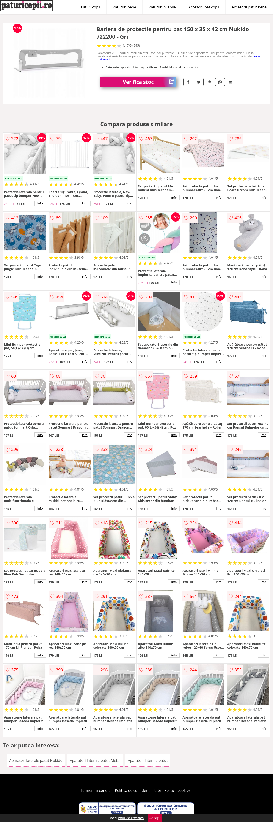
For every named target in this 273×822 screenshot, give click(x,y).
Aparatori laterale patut (148, 760)
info (40, 203)
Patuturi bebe (124, 7)
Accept (155, 817)
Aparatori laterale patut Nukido (35, 760)
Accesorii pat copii (203, 7)
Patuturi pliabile (162, 7)
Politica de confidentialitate (138, 790)
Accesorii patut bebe (249, 7)
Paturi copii (90, 7)
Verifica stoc (150, 82)
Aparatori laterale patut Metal (95, 760)
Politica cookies (177, 790)
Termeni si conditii (96, 790)
